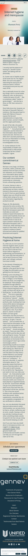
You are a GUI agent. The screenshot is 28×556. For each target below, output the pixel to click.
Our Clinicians (14, 513)
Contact (14, 519)
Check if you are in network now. (19, 0)
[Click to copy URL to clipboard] (25, 55)
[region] (14, 552)
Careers (14, 524)
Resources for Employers (14, 495)
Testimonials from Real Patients (14, 521)
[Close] (26, 549)
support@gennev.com (14, 469)
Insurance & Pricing (14, 501)
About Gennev (14, 511)
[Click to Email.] (20, 55)
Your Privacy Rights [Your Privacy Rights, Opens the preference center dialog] (5, 553)
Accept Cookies (24, 553)
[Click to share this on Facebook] (9, 55)
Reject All (18, 553)
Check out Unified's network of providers (14, 541)
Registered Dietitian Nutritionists (14, 516)
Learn (14, 505)
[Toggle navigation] (25, 3)
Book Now (14, 450)
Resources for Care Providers (14, 498)
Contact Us (14, 462)
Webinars (14, 508)
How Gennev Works (14, 493)
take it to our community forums (11, 428)
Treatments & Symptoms (14, 490)
